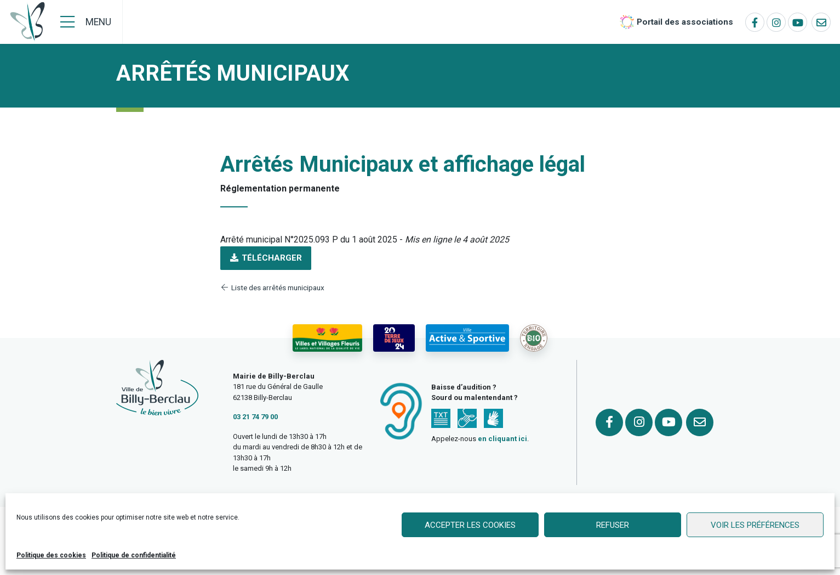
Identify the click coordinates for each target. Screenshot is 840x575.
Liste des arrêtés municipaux (272, 287)
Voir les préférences (755, 525)
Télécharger (266, 258)
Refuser (612, 525)
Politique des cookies (51, 555)
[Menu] (85, 22)
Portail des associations (685, 22)
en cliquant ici (502, 439)
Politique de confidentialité (134, 555)
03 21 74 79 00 (255, 417)
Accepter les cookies (470, 525)
